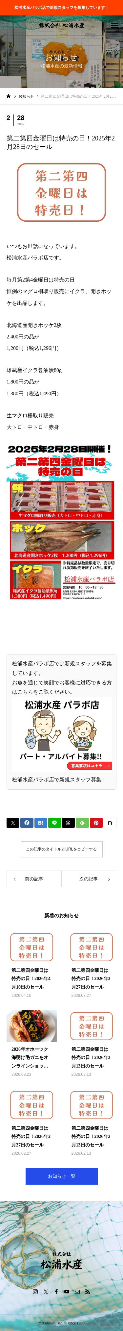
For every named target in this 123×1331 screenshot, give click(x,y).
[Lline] (54, 823)
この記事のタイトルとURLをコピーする (61, 849)
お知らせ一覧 (61, 1176)
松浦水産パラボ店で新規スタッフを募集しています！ (61, 7)
